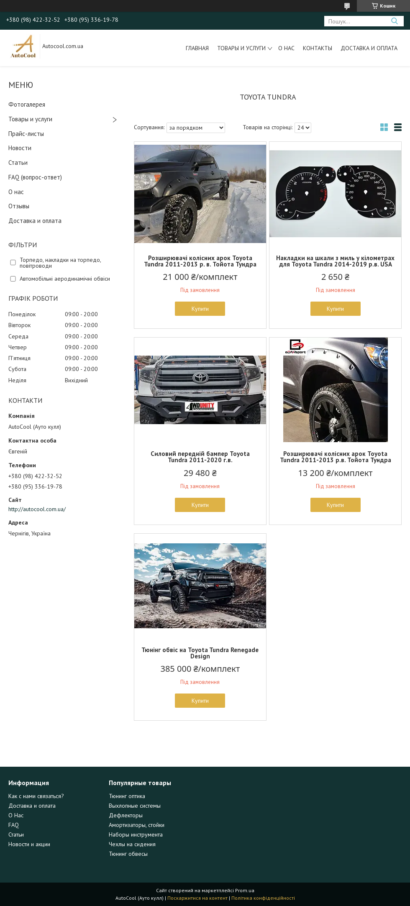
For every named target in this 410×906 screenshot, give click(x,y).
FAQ (13, 825)
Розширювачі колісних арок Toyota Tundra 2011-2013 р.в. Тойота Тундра (335, 456)
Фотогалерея (26, 104)
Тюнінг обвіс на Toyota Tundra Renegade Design (200, 653)
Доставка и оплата (369, 48)
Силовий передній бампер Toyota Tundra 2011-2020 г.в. (200, 456)
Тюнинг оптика (127, 796)
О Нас (15, 815)
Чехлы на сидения (132, 844)
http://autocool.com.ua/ (37, 509)
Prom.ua (244, 890)
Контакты (317, 48)
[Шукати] (394, 21)
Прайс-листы (26, 134)
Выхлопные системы (135, 805)
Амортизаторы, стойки (136, 825)
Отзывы (18, 206)
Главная (197, 48)
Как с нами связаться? (36, 796)
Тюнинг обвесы (128, 853)
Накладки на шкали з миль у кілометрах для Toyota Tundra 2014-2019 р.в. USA (335, 261)
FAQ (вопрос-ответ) (35, 177)
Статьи (18, 162)
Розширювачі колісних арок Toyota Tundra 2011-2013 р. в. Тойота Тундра (200, 261)
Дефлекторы (126, 815)
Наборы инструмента (136, 834)
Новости (19, 148)
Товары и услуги (241, 48)
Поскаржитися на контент (197, 898)
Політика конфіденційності (263, 898)
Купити (200, 308)
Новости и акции (29, 844)
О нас (286, 48)
